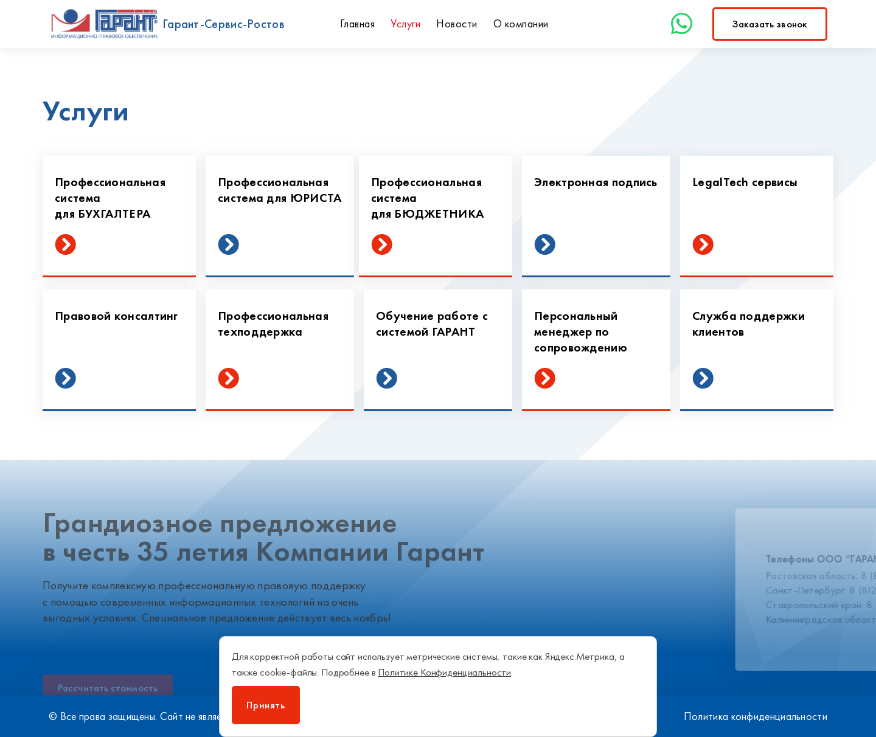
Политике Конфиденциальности (444, 672)
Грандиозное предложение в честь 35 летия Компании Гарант (263, 536)
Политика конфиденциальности (755, 716)
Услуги (405, 23)
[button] (770, 24)
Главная (357, 23)
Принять (265, 704)
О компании (521, 23)
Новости (457, 23)
